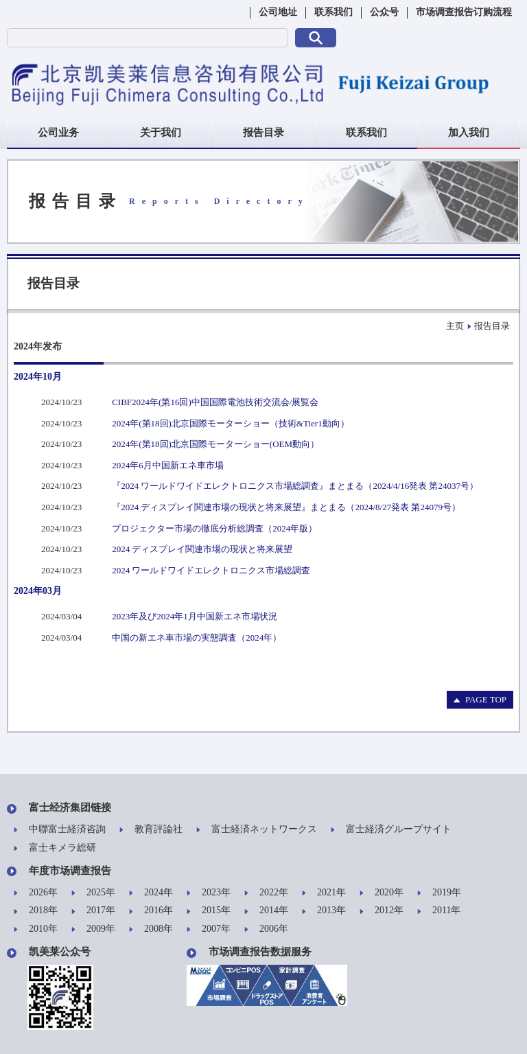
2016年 (151, 911)
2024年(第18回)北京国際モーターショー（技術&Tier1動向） (230, 423)
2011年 (438, 911)
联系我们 (333, 12)
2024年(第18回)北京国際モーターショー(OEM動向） (215, 444)
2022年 (266, 893)
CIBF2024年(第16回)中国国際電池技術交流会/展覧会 (215, 402)
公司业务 (58, 132)
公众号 (384, 12)
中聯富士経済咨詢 (60, 830)
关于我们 (160, 132)
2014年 (266, 911)
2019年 (439, 893)
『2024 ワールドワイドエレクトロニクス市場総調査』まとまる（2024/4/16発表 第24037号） (295, 486)
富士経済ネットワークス (256, 830)
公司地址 (278, 12)
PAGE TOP (480, 699)
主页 (455, 326)
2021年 (324, 893)
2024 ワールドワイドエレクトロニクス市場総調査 (211, 570)
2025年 (93, 893)
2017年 (93, 911)
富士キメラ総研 (55, 848)
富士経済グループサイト (391, 830)
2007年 (209, 929)
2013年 (324, 911)
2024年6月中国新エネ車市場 (168, 465)
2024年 (151, 893)
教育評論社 (151, 830)
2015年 (209, 911)
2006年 (266, 929)
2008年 (151, 929)
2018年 (36, 911)
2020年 (381, 893)
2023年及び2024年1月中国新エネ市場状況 (194, 616)
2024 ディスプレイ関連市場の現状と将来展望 (202, 549)
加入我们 (468, 132)
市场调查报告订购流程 (464, 12)
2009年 (93, 929)
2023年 (209, 893)
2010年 (36, 929)
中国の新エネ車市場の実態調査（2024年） (196, 637)
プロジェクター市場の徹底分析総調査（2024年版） (214, 528)
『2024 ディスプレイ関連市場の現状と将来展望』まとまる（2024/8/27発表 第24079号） (286, 507)
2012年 (381, 911)
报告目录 (263, 132)
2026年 (36, 893)
